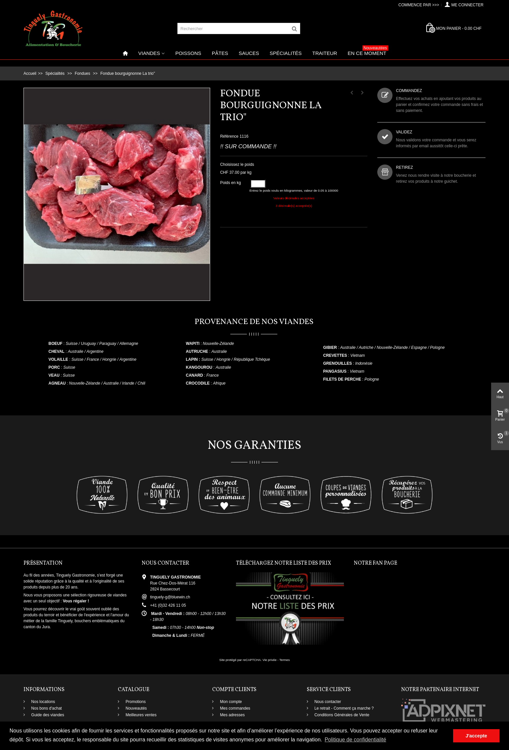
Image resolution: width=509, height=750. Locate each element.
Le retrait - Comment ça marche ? (343, 708)
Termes (284, 660)
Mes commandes (234, 708)
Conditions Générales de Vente (341, 715)
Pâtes (220, 53)
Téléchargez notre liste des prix (283, 563)
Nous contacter (327, 701)
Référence (229, 136)
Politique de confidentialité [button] (355, 739)
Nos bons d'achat (46, 708)
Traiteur (324, 53)
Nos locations (42, 701)
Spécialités (286, 53)
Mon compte (230, 701)
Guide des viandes (47, 715)
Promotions (135, 701)
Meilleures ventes (140, 715)
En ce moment (368, 51)
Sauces (249, 53)
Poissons (188, 53)
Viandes (149, 53)
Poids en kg (231, 182)
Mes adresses (232, 715)
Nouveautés (135, 708)
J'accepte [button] (476, 735)
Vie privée (269, 660)
